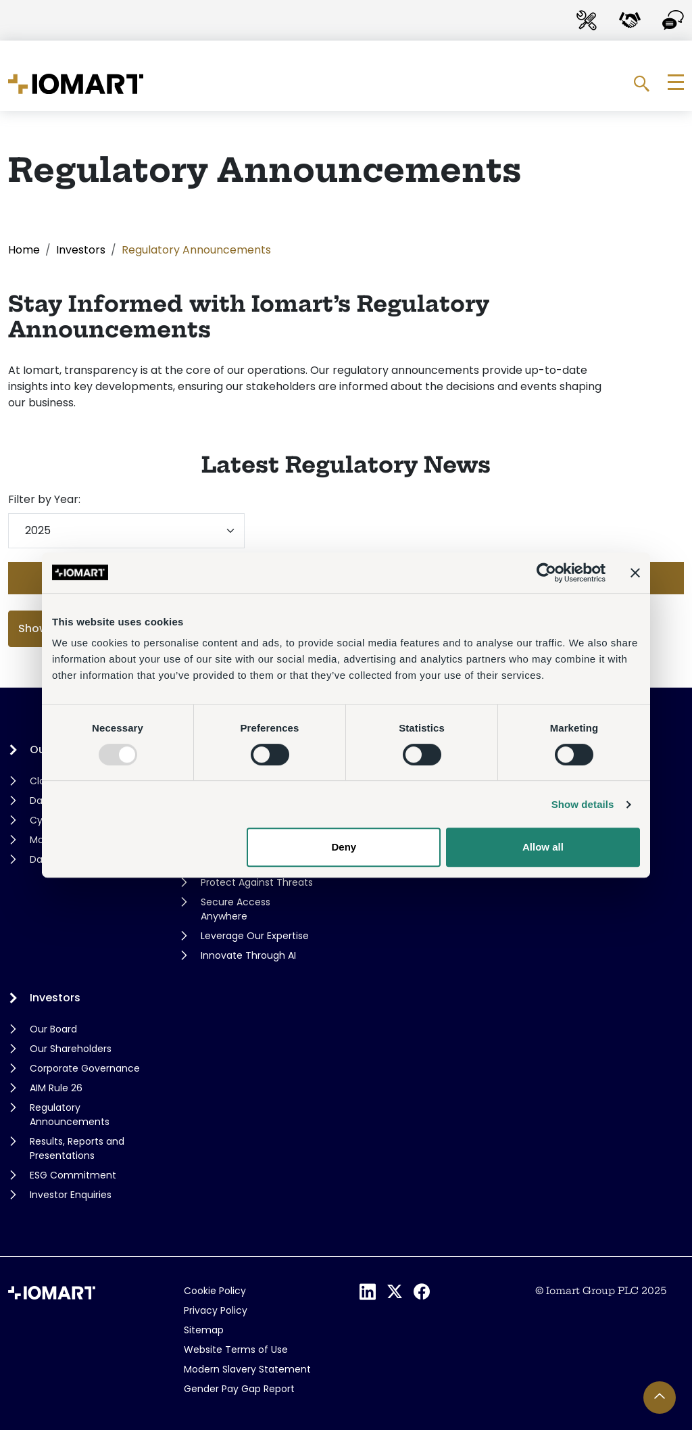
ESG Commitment (73, 1175)
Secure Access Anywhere (235, 909)
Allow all (543, 847)
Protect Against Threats (257, 882)
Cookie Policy (215, 1290)
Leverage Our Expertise (255, 936)
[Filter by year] (126, 530)
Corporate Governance (85, 1068)
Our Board (53, 1029)
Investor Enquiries (71, 1194)
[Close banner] (635, 572)
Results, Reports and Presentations (77, 1148)
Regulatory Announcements (69, 1114)
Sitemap (204, 1330)
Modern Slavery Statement (247, 1369)
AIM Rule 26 (56, 1088)
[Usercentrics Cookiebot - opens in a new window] (546, 573)
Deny (344, 847)
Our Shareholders (71, 1048)
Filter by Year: (44, 499)
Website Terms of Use (236, 1349)
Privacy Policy (215, 1310)
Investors (80, 250)
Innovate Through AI (248, 955)
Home (24, 250)
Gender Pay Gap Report (239, 1389)
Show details (582, 804)
